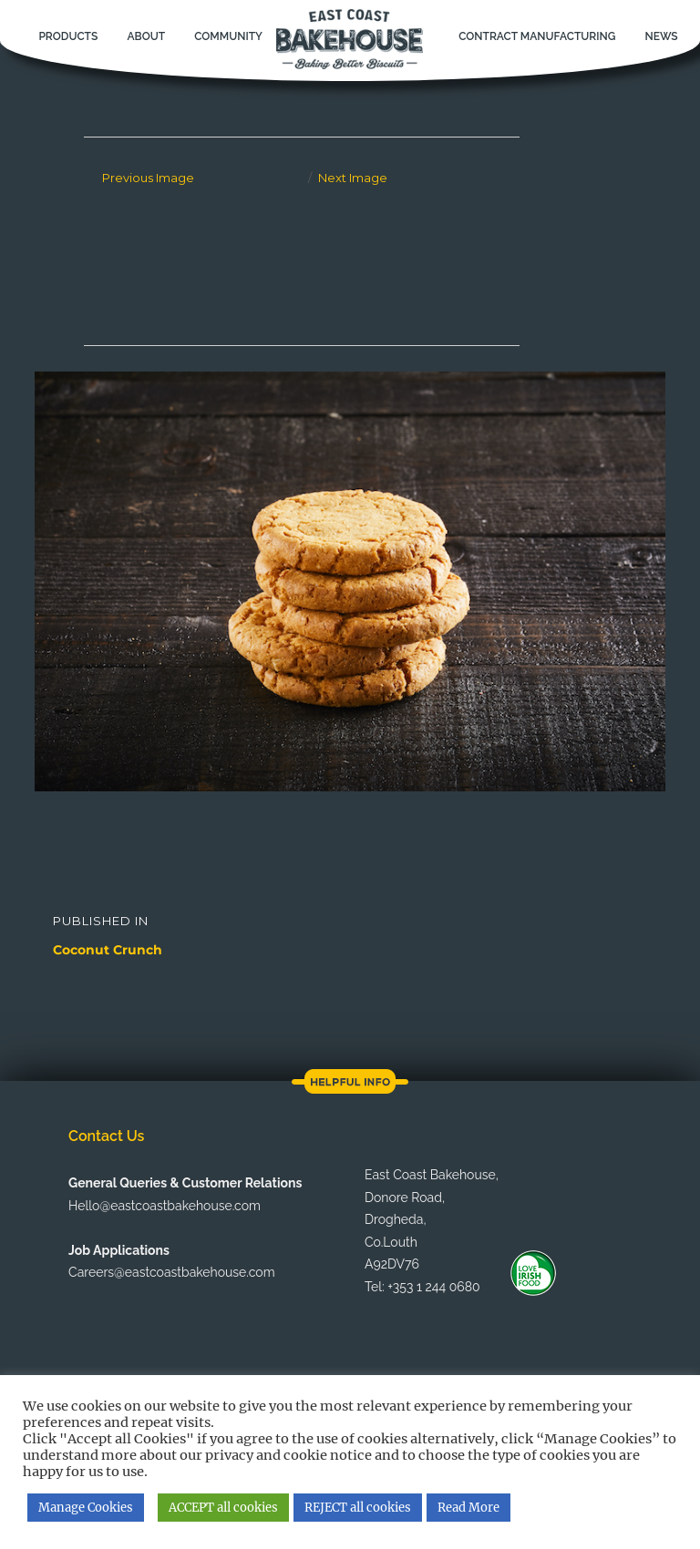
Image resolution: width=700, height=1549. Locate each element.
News (660, 36)
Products (68, 36)
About (146, 36)
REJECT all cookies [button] (357, 1507)
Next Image (352, 177)
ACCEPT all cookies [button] (223, 1507)
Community (228, 36)
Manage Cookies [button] (85, 1507)
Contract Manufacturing (536, 36)
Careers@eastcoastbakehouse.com (171, 1272)
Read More (468, 1507)
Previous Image (148, 177)
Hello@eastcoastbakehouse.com (164, 1205)
